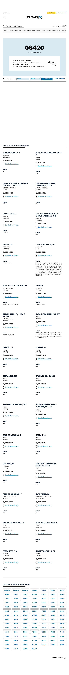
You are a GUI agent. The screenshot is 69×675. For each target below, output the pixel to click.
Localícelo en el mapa (12, 164)
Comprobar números (15, 30)
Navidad (44, 30)
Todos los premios (60, 78)
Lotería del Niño (36, 30)
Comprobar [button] (47, 78)
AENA (61, 26)
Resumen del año (56, 30)
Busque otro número (57, 657)
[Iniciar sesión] (60, 13)
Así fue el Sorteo (26, 30)
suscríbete (51, 13)
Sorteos (6, 30)
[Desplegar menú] (4, 17)
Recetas (49, 30)
